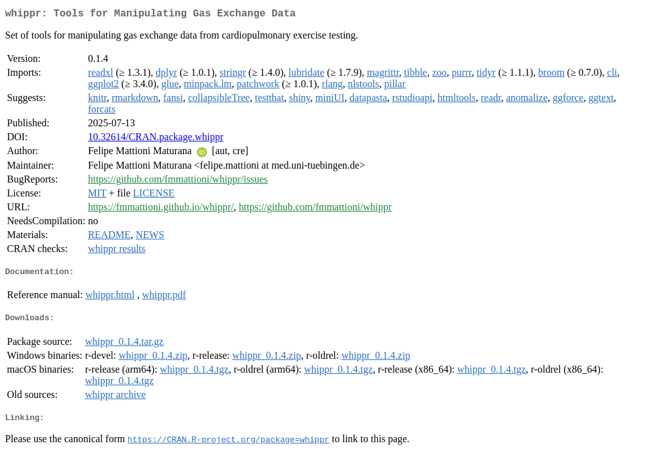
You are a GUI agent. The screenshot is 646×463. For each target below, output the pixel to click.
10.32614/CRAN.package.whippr (155, 139)
